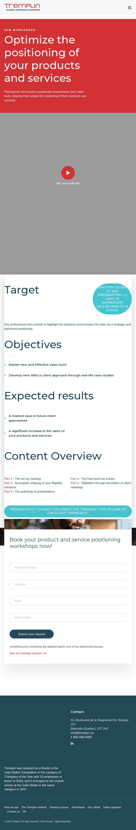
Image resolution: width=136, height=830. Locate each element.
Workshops (78, 807)
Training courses (59, 807)
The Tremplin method (33, 807)
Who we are (11, 807)
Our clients (94, 807)
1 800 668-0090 (81, 737)
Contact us (13, 811)
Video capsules (112, 807)
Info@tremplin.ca (82, 733)
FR (24, 811)
